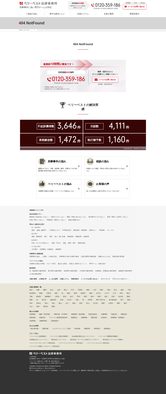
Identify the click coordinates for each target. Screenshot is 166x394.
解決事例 (32, 268)
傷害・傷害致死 (37, 236)
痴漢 (33, 230)
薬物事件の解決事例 (125, 271)
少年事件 (35, 249)
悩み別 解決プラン (35, 214)
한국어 (142, 3)
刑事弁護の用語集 (118, 256)
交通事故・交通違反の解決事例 (105, 271)
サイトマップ (105, 279)
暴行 (45, 236)
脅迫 (50, 236)
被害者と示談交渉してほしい (39, 217)
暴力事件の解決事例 (55, 271)
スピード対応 (51, 263)
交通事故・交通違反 (46, 249)
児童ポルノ (92, 230)
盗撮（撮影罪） (42, 230)
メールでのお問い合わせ (89, 279)
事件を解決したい (57, 14)
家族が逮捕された (74, 220)
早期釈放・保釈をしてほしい (56, 220)
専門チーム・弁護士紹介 (97, 263)
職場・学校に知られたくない (76, 217)
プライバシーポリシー (119, 279)
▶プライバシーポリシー (36, 368)
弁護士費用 (109, 14)
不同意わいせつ (54, 230)
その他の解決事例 (35, 274)
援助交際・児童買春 (80, 230)
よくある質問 (53, 279)
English (128, 3)
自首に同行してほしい (36, 220)
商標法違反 (81, 243)
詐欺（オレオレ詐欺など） (41, 243)
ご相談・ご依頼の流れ (49, 256)
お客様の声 (43, 279)
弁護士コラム (83, 14)
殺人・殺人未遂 (60, 236)
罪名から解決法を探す (36, 224)
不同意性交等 (66, 230)
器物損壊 (70, 236)
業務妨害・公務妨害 (82, 236)
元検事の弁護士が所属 (36, 263)
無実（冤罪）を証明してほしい (117, 217)
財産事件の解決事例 (70, 271)
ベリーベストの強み (36, 261)
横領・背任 (72, 243)
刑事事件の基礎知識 (36, 254)
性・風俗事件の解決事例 (37, 271)
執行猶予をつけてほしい (96, 217)
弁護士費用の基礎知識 (88, 256)
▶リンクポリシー (50, 368)
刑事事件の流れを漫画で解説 (69, 256)
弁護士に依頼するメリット (78, 263)
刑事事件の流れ (34, 256)
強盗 (64, 243)
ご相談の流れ (31, 14)
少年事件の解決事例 (86, 271)
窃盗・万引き (56, 243)
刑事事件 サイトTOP (36, 210)
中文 (135, 3)
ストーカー (110, 230)
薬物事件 (58, 249)
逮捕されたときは (104, 256)
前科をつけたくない (58, 217)
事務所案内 (134, 14)
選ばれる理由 (62, 263)
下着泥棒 (102, 230)
